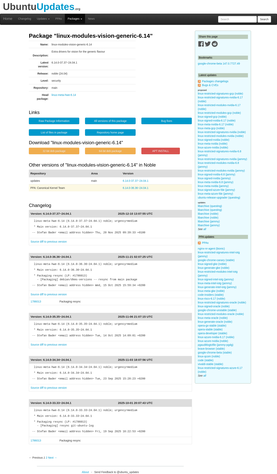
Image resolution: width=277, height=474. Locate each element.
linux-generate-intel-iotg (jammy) (217, 287)
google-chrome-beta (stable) (215, 352)
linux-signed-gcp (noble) (212, 116)
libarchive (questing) (210, 206)
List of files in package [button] (54, 132)
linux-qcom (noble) (209, 356)
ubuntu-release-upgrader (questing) (219, 197)
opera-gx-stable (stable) (212, 325)
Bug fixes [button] (166, 120)
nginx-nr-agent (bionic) (211, 248)
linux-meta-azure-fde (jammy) (215, 193)
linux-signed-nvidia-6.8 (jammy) (216, 174)
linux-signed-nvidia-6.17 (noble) (216, 120)
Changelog (24, 18)
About (85, 472)
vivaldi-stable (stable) (210, 364)
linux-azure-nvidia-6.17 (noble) (216, 337)
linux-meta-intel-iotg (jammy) (215, 283)
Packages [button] (75, 18)
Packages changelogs (215, 81)
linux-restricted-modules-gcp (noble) (219, 112)
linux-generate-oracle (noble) (215, 321)
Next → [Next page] (52, 457)
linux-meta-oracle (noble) (213, 317)
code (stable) (206, 360)
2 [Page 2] (46, 457)
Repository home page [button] (110, 132)
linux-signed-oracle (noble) (214, 306)
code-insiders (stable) (211, 294)
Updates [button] (43, 18)
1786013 (36, 301)
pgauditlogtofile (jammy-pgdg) (215, 344)
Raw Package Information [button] (54, 120)
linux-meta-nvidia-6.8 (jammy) (215, 182)
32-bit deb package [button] (54, 150)
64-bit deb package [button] (110, 150)
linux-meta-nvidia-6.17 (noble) (216, 124)
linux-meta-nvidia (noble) (212, 143)
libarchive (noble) (208, 213)
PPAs (58, 18)
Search (264, 19)
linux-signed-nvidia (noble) (213, 139)
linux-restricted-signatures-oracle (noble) (222, 302)
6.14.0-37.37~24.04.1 (136, 180)
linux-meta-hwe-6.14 (64, 94)
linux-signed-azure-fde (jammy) (216, 189)
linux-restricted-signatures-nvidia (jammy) (222, 159)
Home (7, 19)
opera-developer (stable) (212, 333)
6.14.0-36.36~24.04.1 (136, 187)
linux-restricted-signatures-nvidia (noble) (222, 132)
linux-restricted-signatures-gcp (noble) (220, 93)
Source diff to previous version (49, 241)
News (91, 18)
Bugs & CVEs (210, 85)
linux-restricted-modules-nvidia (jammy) (221, 170)
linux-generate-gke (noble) (213, 267)
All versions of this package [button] (110, 120)
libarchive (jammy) (209, 221)
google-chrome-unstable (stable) (217, 310)
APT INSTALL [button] (160, 150)
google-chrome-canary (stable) (216, 260)
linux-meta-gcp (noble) (211, 128)
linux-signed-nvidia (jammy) (214, 178)
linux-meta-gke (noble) (211, 290)
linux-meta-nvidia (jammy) (213, 186)
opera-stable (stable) (210, 329)
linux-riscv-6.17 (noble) (211, 298)
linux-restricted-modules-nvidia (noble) (221, 135)
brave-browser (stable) (211, 348)
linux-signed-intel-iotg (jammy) (216, 279)
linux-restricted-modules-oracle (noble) (221, 314)
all (204, 229)
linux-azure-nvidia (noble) (213, 147)
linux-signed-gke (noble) (212, 263)
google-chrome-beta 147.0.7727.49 (219, 63)
